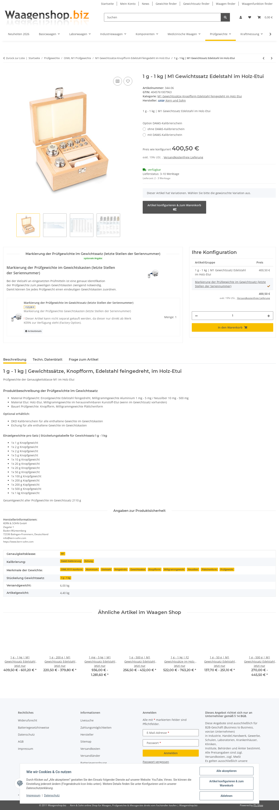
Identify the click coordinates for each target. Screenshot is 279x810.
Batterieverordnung (93, 763)
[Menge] (232, 316)
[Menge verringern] (196, 316)
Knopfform (154, 569)
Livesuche (87, 720)
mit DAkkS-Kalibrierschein (164, 135)
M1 (62, 553)
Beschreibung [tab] (14, 359)
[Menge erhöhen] (268, 316)
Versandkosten (90, 749)
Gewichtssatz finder (196, 4)
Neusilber (193, 569)
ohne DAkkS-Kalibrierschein (166, 129)
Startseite (107, 4)
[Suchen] (162, 17)
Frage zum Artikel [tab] (83, 359)
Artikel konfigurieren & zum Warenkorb (226, 783)
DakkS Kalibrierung (71, 561)
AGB (21, 741)
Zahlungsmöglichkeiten (96, 727)
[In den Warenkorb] (6, 71)
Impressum (33, 795)
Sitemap (85, 741)
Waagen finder (225, 4)
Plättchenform (209, 569)
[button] (240, 17)
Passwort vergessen (156, 762)
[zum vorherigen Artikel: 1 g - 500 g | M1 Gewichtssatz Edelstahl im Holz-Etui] (263, 58)
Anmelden (171, 753)
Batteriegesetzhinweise (33, 727)
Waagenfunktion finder (257, 4)
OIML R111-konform (71, 569)
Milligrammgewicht (174, 569)
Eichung (89, 561)
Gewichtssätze (138, 569)
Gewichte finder (166, 4)
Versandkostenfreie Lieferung (183, 157)
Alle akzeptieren (226, 771)
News (145, 4)
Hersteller (87, 734)
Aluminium (92, 569)
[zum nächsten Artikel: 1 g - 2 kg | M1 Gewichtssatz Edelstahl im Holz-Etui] (272, 58)
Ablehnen (226, 795)
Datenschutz (52, 795)
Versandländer (90, 756)
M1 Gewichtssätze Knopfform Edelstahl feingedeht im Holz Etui (199, 96)
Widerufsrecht (27, 720)
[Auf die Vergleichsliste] (117, 81)
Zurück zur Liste (15, 58)
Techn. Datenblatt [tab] (47, 359)
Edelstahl (106, 569)
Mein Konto (128, 4)
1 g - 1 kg (65, 577)
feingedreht (121, 569)
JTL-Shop (258, 805)
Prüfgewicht (227, 569)
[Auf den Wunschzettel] (128, 81)
